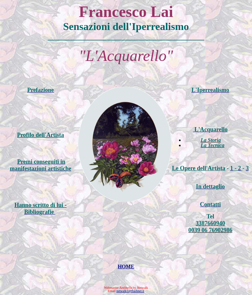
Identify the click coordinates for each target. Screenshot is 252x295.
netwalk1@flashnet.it (130, 291)
